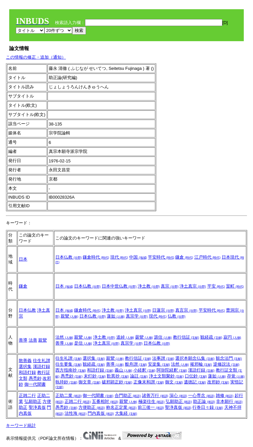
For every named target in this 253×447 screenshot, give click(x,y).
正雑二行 (27, 395)
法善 (33, 340)
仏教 (176, 316)
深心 (178, 395)
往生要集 (68, 364)
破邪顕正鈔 (117, 381)
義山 (123, 370)
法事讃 (163, 358)
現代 (119, 257)
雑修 (225, 395)
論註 (139, 376)
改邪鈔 (218, 381)
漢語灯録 (41, 366)
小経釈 (144, 370)
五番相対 (105, 401)
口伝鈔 (196, 376)
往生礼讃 (41, 360)
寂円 (232, 337)
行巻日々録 (207, 407)
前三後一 (151, 407)
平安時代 (161, 257)
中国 (138, 257)
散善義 (25, 360)
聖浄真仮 (37, 407)
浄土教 (149, 286)
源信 (163, 337)
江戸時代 (207, 257)
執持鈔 (66, 381)
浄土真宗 (193, 286)
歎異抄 (118, 376)
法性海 (76, 413)
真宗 (170, 286)
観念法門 (229, 358)
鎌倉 (184, 257)
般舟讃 (136, 364)
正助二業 (68, 395)
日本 (23, 259)
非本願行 (229, 401)
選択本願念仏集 (194, 358)
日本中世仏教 (119, 286)
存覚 (236, 376)
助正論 (204, 401)
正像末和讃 (148, 381)
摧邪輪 (201, 364)
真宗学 (137, 316)
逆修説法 (226, 364)
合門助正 (128, 395)
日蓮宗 (163, 310)
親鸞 (69, 316)
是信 (83, 343)
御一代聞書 (35, 384)
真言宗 (186, 310)
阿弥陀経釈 (171, 370)
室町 (235, 286)
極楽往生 (151, 401)
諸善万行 (155, 395)
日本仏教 (68, 257)
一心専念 (201, 395)
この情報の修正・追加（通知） (36, 57)
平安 (216, 286)
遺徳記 (195, 381)
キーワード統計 (21, 425)
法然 (64, 337)
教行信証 (186, 337)
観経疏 (211, 337)
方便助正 (91, 407)
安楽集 (159, 364)
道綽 (125, 337)
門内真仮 (101, 413)
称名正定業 (121, 407)
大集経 (126, 413)
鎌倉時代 (96, 257)
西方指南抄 (70, 370)
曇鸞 (144, 337)
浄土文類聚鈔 (166, 376)
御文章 (89, 381)
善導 (23, 340)
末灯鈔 (95, 376)
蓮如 (116, 316)
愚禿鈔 (35, 378)
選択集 (25, 366)
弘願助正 (33, 401)
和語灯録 (27, 372)
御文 (174, 381)
